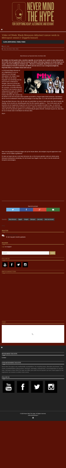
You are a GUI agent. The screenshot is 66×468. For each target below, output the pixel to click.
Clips (5, 42)
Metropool (32, 219)
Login (3, 246)
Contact (4, 357)
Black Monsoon (12, 219)
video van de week (49, 219)
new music (40, 219)
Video (19, 42)
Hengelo (26, 219)
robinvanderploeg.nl (33, 415)
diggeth (20, 219)
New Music (12, 42)
